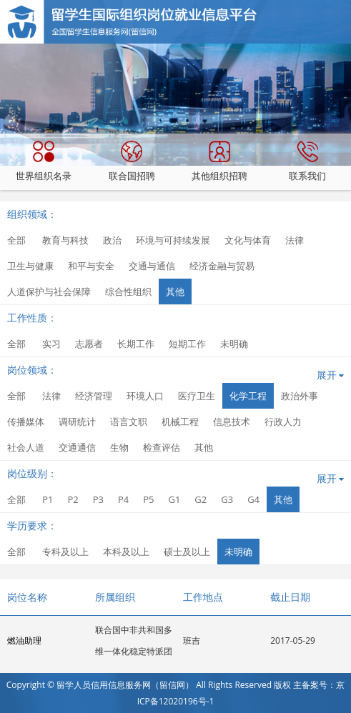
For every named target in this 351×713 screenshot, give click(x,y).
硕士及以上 (187, 551)
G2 (200, 499)
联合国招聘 (132, 161)
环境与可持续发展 (173, 240)
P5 (148, 499)
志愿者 (89, 343)
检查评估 (161, 447)
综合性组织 (128, 291)
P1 (47, 499)
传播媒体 (25, 421)
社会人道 (25, 447)
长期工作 (135, 343)
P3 (98, 499)
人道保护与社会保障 (49, 291)
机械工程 (180, 421)
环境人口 (145, 395)
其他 (175, 291)
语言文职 (128, 421)
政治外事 (299, 395)
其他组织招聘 (219, 161)
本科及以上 (126, 551)
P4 (123, 499)
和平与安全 (91, 265)
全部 (16, 240)
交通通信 (77, 447)
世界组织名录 (43, 161)
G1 (174, 499)
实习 (51, 343)
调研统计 (77, 421)
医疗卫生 (196, 395)
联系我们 (307, 161)
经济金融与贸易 (221, 265)
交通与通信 (152, 265)
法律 (294, 240)
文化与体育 (247, 240)
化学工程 (248, 395)
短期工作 (187, 343)
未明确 (234, 343)
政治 (112, 240)
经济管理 (93, 395)
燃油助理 (24, 640)
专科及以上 (65, 551)
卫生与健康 (30, 265)
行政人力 (283, 421)
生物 (119, 447)
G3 (227, 499)
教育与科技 (65, 240)
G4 (253, 499)
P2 (72, 499)
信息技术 (231, 421)
